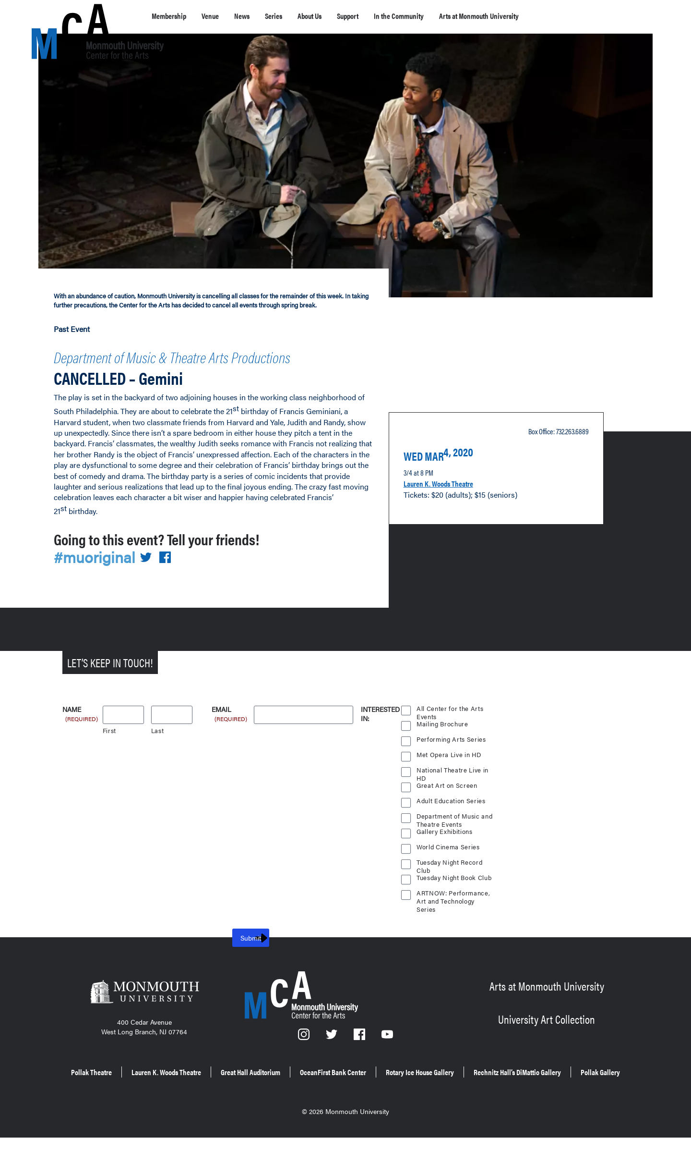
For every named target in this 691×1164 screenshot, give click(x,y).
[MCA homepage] (70, 17)
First (110, 748)
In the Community (450, 16)
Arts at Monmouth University (551, 16)
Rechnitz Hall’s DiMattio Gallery (310, 1101)
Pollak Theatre (131, 1088)
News (260, 16)
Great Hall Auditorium (329, 1088)
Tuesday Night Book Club (455, 895)
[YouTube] (387, 1055)
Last (157, 748)
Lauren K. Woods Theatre (450, 496)
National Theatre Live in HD (453, 789)
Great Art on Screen (447, 803)
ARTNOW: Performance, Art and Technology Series (454, 912)
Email (230, 727)
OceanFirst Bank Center (432, 1088)
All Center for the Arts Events (450, 727)
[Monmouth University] (144, 1012)
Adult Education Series (452, 818)
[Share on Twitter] (151, 575)
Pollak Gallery (413, 1101)
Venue (223, 16)
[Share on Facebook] (170, 575)
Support (388, 16)
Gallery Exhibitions (445, 849)
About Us (341, 16)
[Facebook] (360, 1055)
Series (297, 16)
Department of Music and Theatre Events (455, 835)
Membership (174, 16)
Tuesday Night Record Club (451, 881)
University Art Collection (547, 1034)
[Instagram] (304, 1055)
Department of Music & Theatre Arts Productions (176, 366)
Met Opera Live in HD (450, 772)
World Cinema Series (449, 864)
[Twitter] (332, 1055)
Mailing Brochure (442, 741)
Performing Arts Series (451, 756)
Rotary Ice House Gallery (540, 1088)
